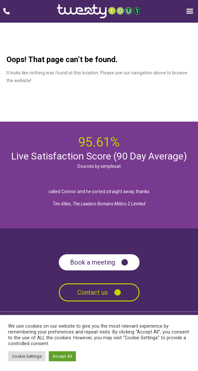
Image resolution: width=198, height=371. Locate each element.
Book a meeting (92, 262)
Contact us (92, 292)
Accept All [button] (62, 356)
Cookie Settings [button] (27, 356)
